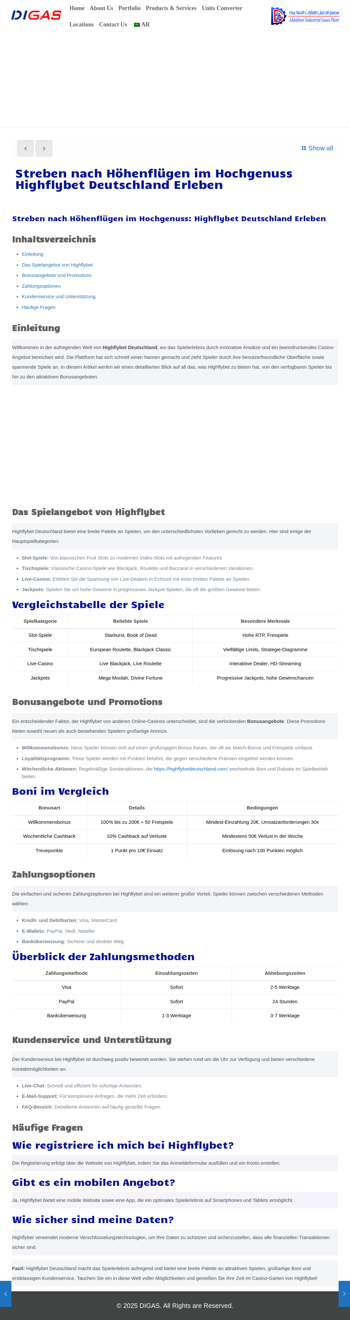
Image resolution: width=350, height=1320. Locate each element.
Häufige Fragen (38, 307)
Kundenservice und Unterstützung (58, 296)
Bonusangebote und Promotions (57, 275)
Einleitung (32, 254)
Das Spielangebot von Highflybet (57, 265)
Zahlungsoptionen (41, 286)
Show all (316, 148)
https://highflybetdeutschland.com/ (191, 769)
